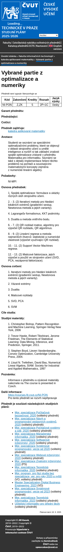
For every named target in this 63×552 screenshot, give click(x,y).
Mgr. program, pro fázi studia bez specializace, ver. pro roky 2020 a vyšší (38, 475)
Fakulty (7, 42)
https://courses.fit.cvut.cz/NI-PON (28, 395)
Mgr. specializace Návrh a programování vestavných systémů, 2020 (36, 421)
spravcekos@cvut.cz (47, 547)
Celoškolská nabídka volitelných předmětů (37, 42)
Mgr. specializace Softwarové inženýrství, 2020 (32, 441)
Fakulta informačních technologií (36, 56)
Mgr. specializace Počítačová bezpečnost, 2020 (32, 414)
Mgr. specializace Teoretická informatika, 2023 (31, 499)
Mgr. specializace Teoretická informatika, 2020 (31, 469)
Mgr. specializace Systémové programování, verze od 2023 (32, 490)
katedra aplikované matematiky (17, 59)
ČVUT (8, 526)
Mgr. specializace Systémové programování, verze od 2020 (32, 447)
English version (55, 47)
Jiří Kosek (23, 520)
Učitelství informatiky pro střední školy (37, 503)
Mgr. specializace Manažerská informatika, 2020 (33, 435)
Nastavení (42, 45)
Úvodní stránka (8, 56)
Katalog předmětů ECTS (21, 45)
